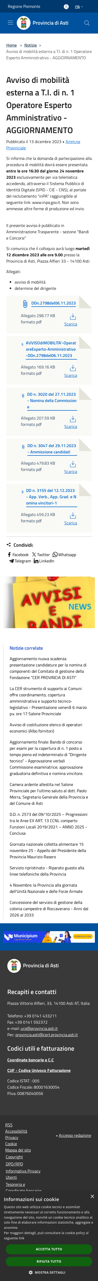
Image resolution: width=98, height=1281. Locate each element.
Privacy (11, 1137)
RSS (9, 1125)
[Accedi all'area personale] (66, 7)
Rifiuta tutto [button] (49, 1261)
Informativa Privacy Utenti (23, 1174)
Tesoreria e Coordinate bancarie (23, 1187)
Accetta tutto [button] (49, 1249)
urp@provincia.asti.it (39, 1028)
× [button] (92, 1197)
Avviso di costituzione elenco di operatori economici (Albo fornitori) (46, 727)
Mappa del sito (18, 1150)
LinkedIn (43, 561)
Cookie (11, 1144)
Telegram (19, 561)
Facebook (17, 554)
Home (11, 45)
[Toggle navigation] (10, 22)
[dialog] (49, 1236)
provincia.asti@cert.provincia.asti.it (46, 1035)
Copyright (14, 1157)
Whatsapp (64, 554)
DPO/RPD (14, 1164)
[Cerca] (87, 23)
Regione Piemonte (24, 6)
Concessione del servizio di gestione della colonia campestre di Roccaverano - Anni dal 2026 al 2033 (49, 908)
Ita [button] (79, 6)
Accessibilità (16, 1131)
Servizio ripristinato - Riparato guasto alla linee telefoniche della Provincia (47, 871)
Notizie (30, 45)
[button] (49, 1272)
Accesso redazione (75, 1135)
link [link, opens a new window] (21, 1238)
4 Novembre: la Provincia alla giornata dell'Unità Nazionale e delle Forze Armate (46, 888)
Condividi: (19, 545)
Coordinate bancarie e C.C (30, 1060)
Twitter (40, 554)
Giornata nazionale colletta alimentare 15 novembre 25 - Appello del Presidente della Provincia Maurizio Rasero (48, 850)
